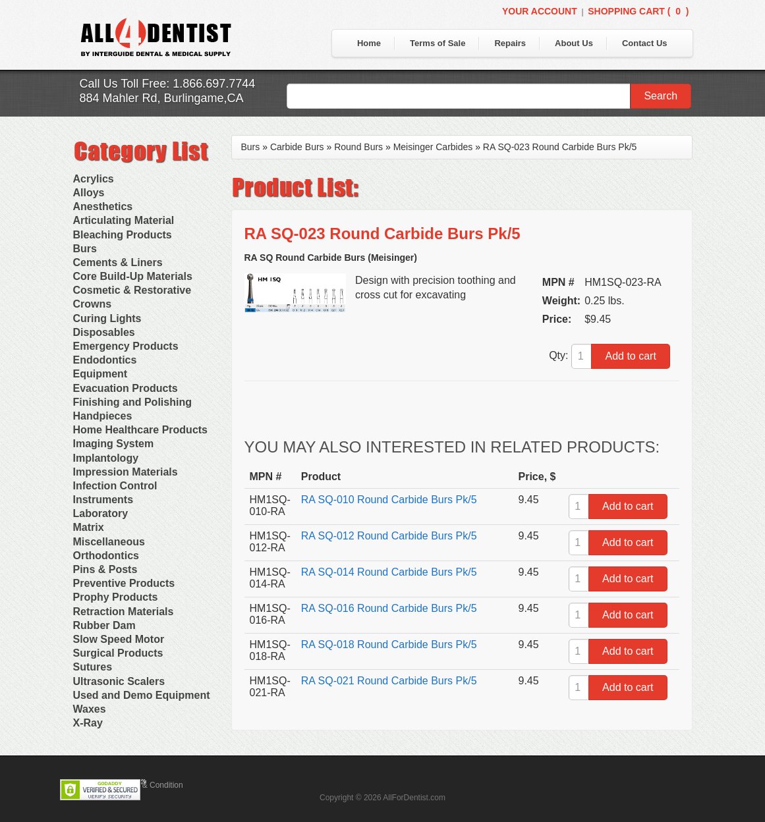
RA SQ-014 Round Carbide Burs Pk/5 (389, 572)
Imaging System (113, 443)
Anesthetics (103, 206)
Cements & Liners (118, 262)
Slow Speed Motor (119, 639)
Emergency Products (126, 346)
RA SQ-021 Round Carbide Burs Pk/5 (389, 680)
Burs (85, 248)
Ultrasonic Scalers (119, 681)
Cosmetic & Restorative (132, 290)
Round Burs (358, 147)
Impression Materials (125, 472)
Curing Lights (107, 318)
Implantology (106, 458)
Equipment (100, 373)
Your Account (539, 11)
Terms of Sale (437, 43)
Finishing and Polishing (132, 402)
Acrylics (93, 178)
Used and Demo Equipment (141, 695)
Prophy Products (115, 597)
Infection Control (115, 485)
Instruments (103, 499)
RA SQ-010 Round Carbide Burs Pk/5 (389, 499)
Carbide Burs (297, 147)
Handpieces (102, 416)
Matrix (88, 527)
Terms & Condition (151, 785)
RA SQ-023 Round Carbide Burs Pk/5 (560, 147)
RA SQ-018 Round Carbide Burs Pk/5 (389, 644)
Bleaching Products (122, 234)
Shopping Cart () (638, 11)
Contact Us (644, 43)
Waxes (89, 709)
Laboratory (100, 513)
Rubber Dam (104, 625)
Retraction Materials (123, 611)
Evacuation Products (125, 388)
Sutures (93, 666)
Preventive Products (124, 583)
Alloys (89, 192)
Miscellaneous (109, 541)
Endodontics (105, 360)
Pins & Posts (105, 569)
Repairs (510, 43)
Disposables (104, 332)
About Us (574, 43)
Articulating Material (124, 220)
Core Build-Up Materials (132, 276)
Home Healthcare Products (140, 429)
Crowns (92, 304)
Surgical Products (118, 653)
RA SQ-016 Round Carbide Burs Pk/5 (389, 608)
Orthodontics (106, 555)
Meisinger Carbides (433, 147)
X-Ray (88, 722)
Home (369, 43)
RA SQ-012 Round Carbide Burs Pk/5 (389, 535)
